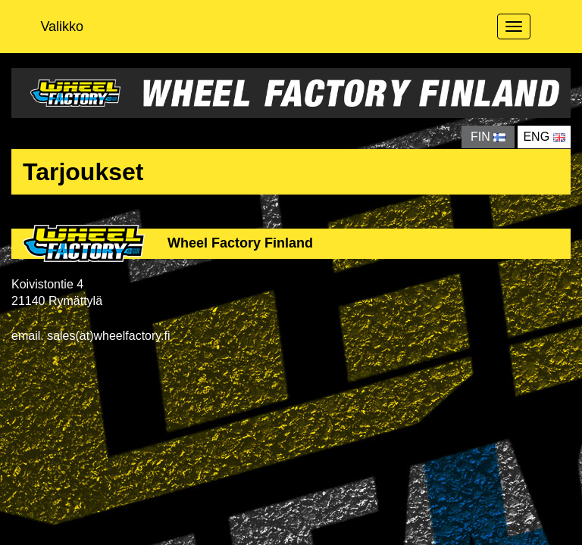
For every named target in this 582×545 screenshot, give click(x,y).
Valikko (61, 26)
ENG (544, 136)
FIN (488, 136)
